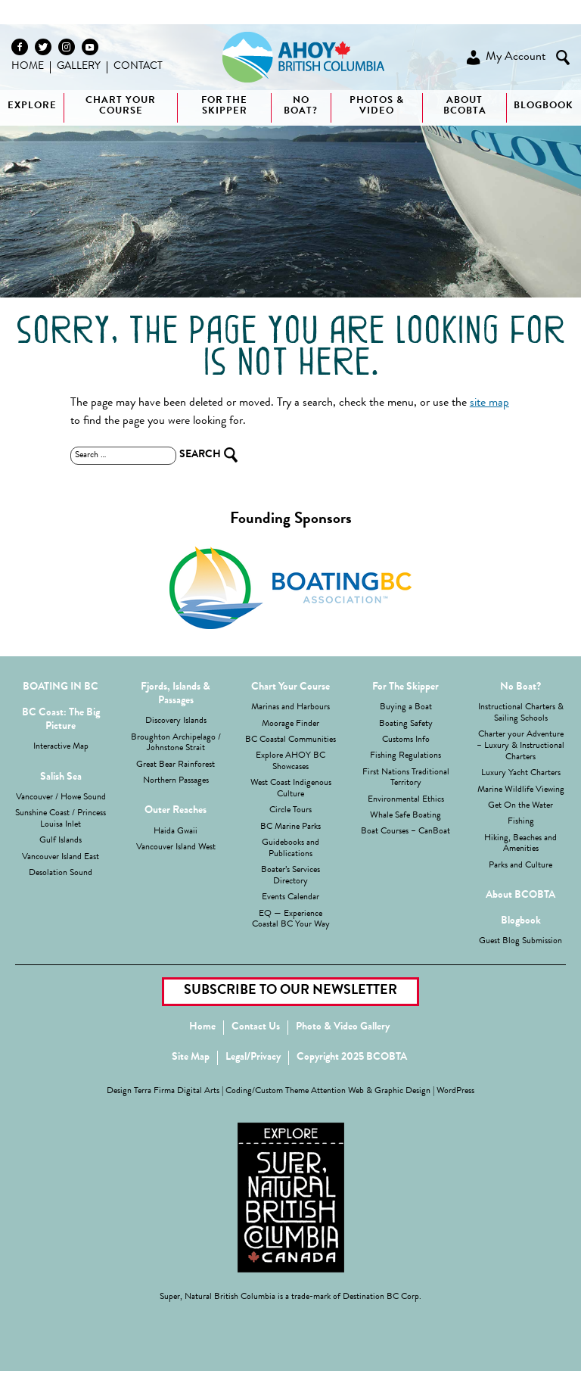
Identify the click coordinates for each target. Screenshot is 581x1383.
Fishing (521, 822)
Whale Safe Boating (405, 816)
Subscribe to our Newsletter (290, 991)
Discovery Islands (176, 721)
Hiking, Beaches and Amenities (520, 844)
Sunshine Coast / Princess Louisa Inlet (60, 819)
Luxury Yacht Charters (521, 773)
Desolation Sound (60, 873)
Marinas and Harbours (290, 707)
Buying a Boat (406, 707)
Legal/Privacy (253, 1057)
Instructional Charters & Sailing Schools (521, 713)
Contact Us (255, 1027)
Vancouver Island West (176, 847)
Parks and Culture (520, 866)
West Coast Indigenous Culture (290, 789)
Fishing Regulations (405, 756)
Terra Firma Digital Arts (176, 1091)
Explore (32, 106)
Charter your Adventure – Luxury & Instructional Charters (520, 746)
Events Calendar (290, 897)
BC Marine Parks (290, 827)
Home (27, 66)
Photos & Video (377, 106)
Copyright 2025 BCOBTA (352, 1057)
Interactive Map (61, 747)
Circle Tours (290, 810)
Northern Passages (176, 781)
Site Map (191, 1057)
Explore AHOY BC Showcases (290, 762)
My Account (504, 57)
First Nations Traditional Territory (405, 778)
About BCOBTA (464, 106)
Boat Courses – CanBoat (405, 831)
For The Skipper (224, 106)
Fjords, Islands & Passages (175, 694)
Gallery (79, 66)
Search (563, 57)
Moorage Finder (290, 724)
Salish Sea (61, 777)
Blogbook (543, 106)
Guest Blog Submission (520, 941)
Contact (138, 66)
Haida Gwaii (175, 831)
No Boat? (520, 687)
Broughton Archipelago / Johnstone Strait (176, 744)
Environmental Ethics (406, 800)
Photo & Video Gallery (343, 1027)
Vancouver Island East (60, 857)
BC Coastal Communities (290, 740)
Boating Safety (406, 724)
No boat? (301, 106)
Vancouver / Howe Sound (61, 797)
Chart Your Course (120, 106)
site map (489, 403)
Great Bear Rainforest (175, 765)
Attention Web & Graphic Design (370, 1091)
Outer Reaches (175, 810)
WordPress (455, 1091)
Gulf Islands (60, 841)
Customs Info (406, 740)
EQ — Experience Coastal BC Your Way (291, 920)
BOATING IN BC (60, 687)
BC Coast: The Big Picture (61, 720)
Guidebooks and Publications (290, 849)
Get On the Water (520, 806)
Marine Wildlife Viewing (520, 790)
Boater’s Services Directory (290, 876)
